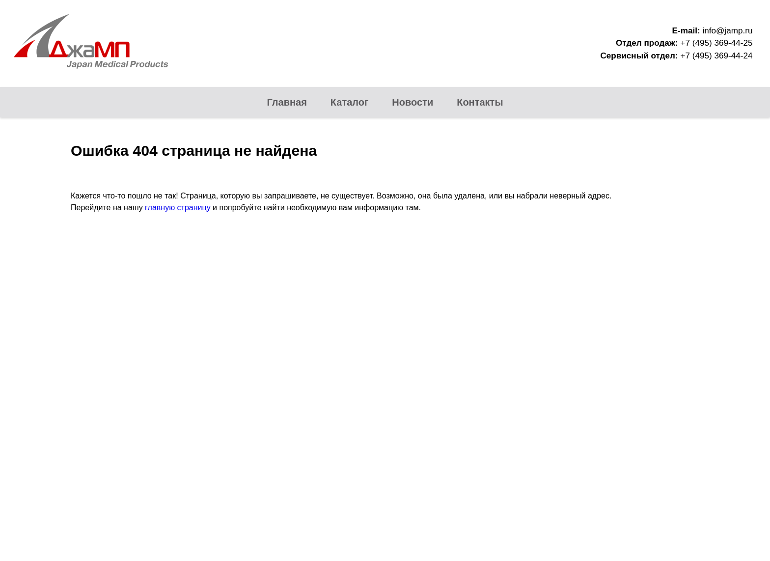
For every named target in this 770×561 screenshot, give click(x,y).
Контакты (480, 102)
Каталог (349, 102)
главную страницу (178, 207)
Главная (287, 102)
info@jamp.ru (727, 30)
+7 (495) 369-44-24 (716, 55)
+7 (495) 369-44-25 (716, 43)
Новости (412, 102)
